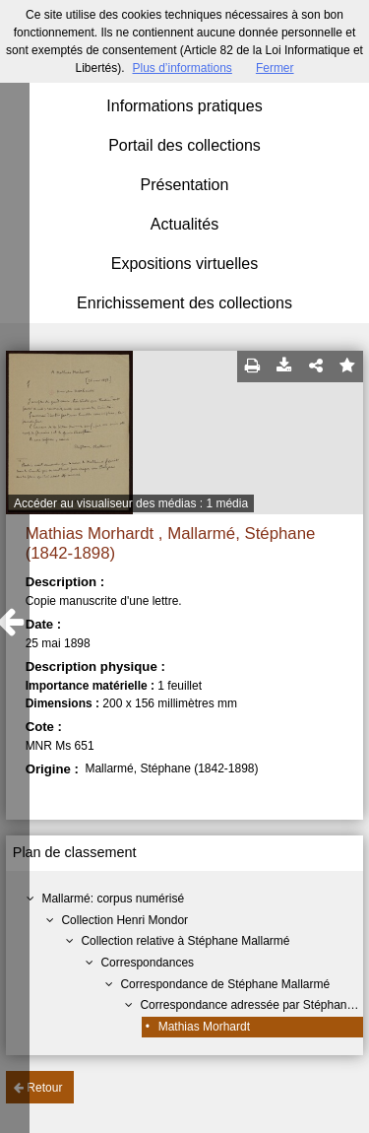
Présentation (185, 184)
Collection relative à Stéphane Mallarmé (185, 941)
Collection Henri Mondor (124, 920)
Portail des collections (184, 145)
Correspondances (147, 962)
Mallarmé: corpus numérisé (112, 898)
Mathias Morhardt (204, 1026)
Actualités (184, 224)
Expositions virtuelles (184, 263)
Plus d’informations (181, 68)
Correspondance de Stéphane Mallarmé (225, 984)
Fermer (275, 68)
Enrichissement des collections (184, 303)
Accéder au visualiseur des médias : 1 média (131, 503)
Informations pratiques (184, 106)
